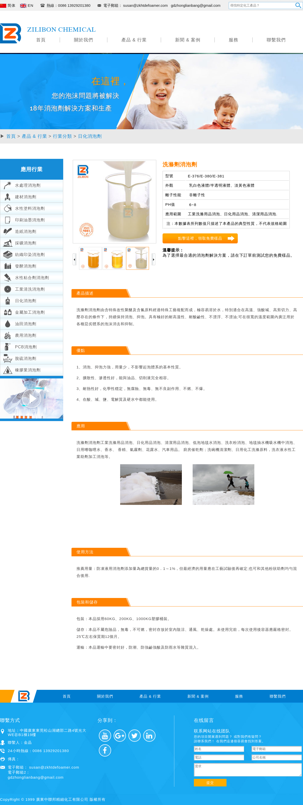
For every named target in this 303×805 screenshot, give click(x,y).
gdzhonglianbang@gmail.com (195, 5)
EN (26, 5)
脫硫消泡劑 (19, 358)
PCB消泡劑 (20, 346)
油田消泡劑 (19, 323)
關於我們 (83, 39)
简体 (8, 5)
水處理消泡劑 (22, 185)
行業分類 (62, 136)
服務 (233, 39)
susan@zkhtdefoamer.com (146, 5)
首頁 (41, 39)
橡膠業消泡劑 (22, 369)
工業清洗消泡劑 (24, 289)
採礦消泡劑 (19, 242)
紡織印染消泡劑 (24, 254)
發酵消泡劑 (19, 265)
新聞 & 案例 (187, 39)
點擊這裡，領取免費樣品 (200, 238)
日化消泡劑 (90, 136)
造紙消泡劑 (19, 231)
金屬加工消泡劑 (24, 312)
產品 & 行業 (134, 39)
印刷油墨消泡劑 (24, 219)
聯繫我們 (276, 39)
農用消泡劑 (19, 335)
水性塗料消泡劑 (24, 208)
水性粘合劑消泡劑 (26, 277)
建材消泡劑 (19, 196)
